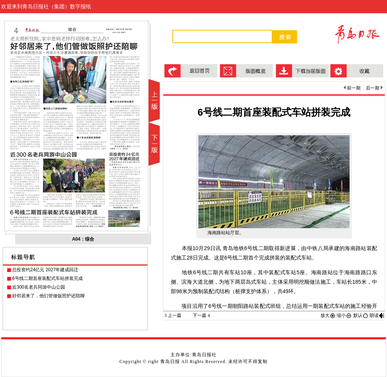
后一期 (374, 88)
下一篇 (201, 315)
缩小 (344, 315)
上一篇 (172, 315)
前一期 (352, 88)
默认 (360, 315)
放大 (328, 315)
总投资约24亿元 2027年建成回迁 (45, 269)
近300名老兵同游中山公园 (38, 287)
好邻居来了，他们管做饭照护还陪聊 (48, 295)
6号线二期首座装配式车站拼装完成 (47, 278)
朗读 (377, 315)
